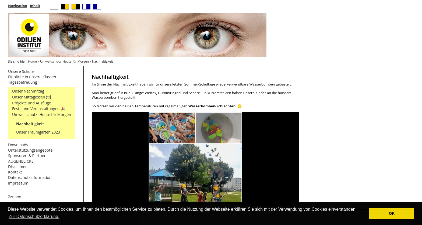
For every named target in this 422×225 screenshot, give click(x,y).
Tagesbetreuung (22, 82)
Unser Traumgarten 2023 (38, 132)
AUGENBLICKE (21, 161)
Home (32, 61)
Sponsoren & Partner (27, 155)
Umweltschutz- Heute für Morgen (64, 61)
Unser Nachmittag (28, 91)
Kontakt (15, 172)
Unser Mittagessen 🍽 (31, 97)
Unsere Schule (21, 71)
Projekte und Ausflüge (31, 102)
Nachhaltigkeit (30, 123)
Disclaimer (17, 166)
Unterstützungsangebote (30, 150)
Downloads (18, 144)
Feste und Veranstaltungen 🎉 (38, 108)
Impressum (18, 183)
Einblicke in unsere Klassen (32, 76)
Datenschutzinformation (30, 177)
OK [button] (392, 213)
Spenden (14, 196)
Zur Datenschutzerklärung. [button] (34, 216)
